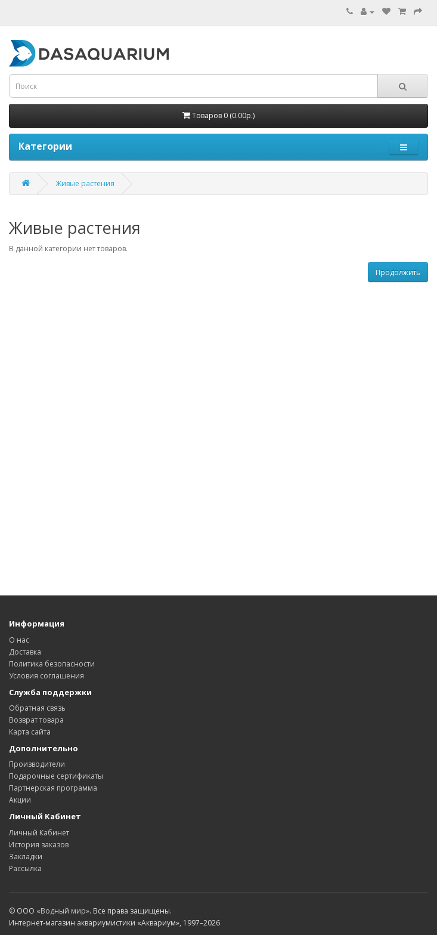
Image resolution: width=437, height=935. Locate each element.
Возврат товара (36, 720)
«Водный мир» (62, 911)
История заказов (39, 845)
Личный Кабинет (39, 833)
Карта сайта (30, 732)
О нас (19, 640)
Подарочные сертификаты (56, 776)
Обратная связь (37, 708)
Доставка (25, 652)
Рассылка (25, 868)
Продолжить (398, 272)
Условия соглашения (46, 676)
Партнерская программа (53, 788)
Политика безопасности (52, 664)
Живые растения (84, 183)
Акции (20, 800)
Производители (37, 764)
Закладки (25, 856)
